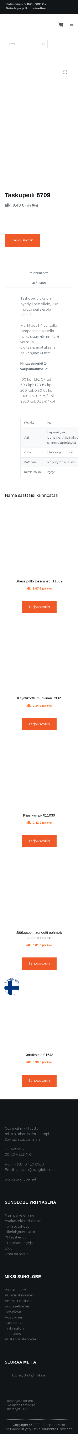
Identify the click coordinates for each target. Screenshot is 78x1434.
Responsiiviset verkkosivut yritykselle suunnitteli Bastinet (39, 1427)
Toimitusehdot (17, 1226)
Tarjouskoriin (22, 240)
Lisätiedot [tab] (39, 282)
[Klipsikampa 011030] (39, 773)
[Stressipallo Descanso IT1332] (39, 539)
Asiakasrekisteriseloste (23, 1221)
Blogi (9, 1248)
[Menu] (71, 24)
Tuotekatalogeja (19, 1243)
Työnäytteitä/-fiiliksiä (28, 1375)
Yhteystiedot (15, 1237)
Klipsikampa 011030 (39, 815)
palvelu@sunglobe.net (35, 1170)
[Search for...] (23, 44)
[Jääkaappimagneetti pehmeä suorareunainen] (39, 890)
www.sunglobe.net (20, 1179)
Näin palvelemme (19, 1215)
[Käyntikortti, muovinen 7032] (39, 656)
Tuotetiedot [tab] (39, 273)
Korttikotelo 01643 (39, 1055)
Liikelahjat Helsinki (19, 1401)
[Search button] (44, 44)
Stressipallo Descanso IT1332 (39, 581)
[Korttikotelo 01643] (39, 1012)
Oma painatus (16, 1254)
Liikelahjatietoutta (20, 1232)
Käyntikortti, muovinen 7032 (39, 698)
